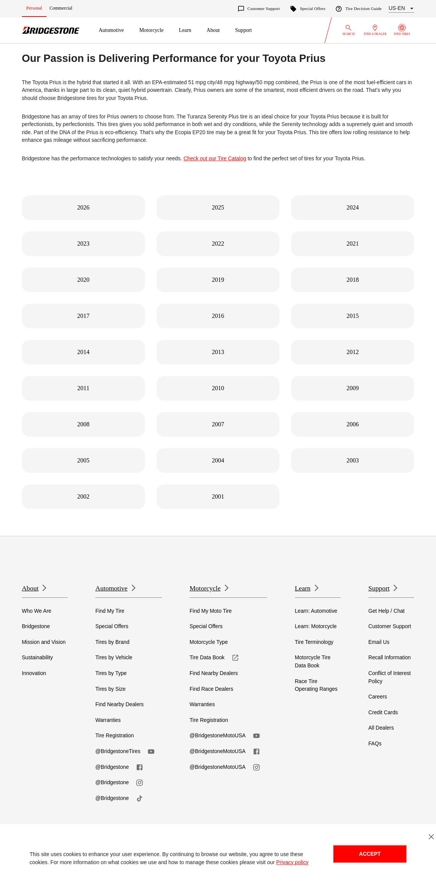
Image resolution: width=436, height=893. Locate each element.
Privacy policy (292, 862)
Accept (370, 854)
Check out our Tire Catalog (214, 158)
